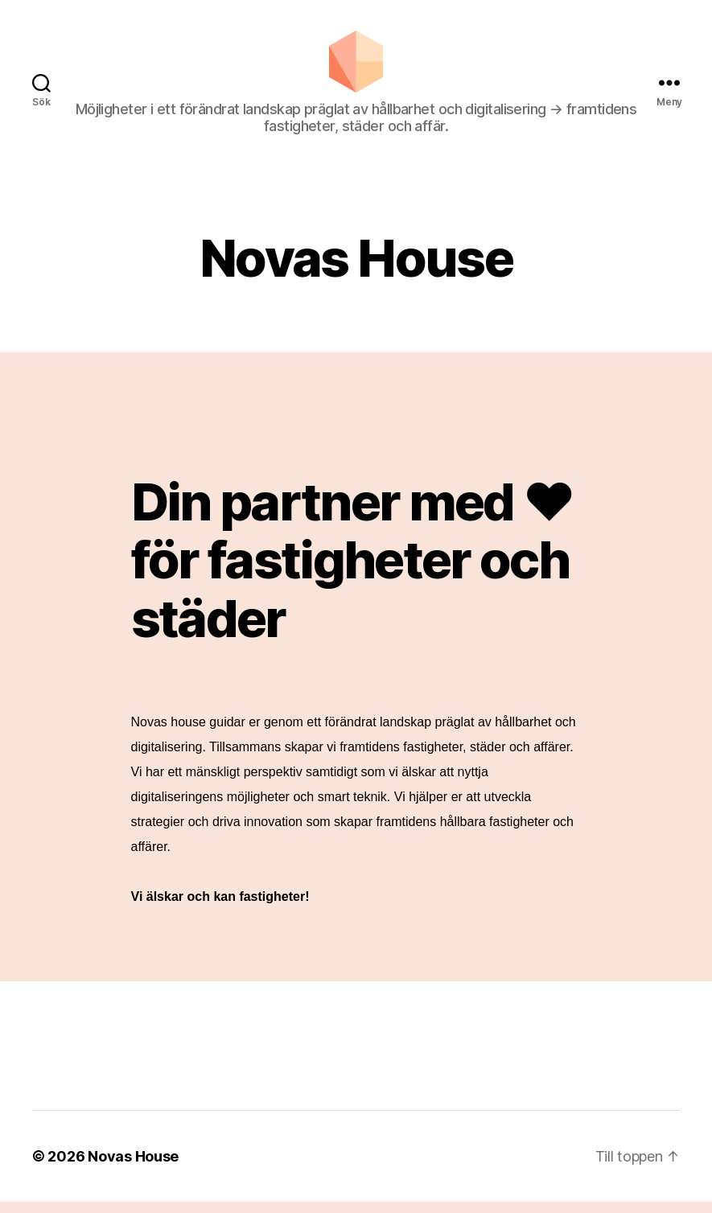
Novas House (133, 1167)
